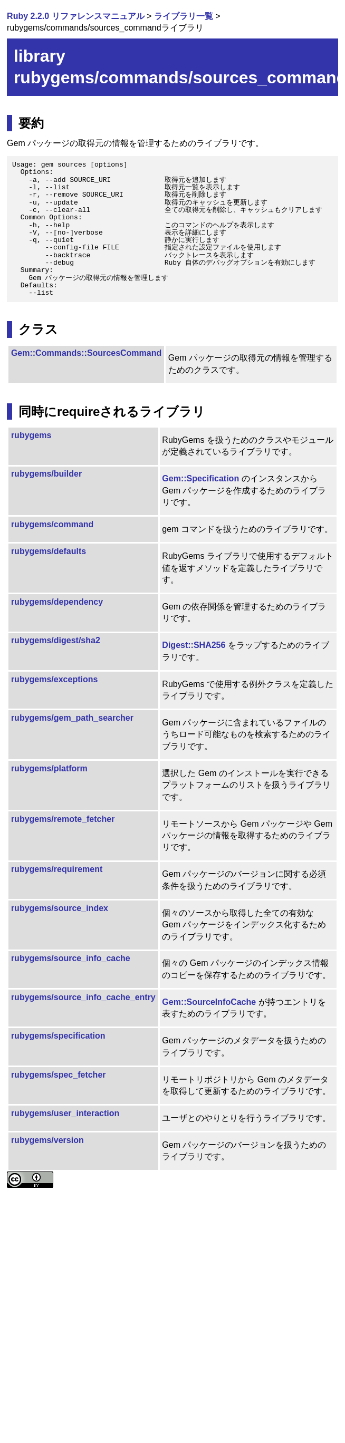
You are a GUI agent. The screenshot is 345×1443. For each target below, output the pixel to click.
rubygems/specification (58, 1035)
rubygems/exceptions (54, 679)
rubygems (31, 435)
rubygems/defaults (48, 551)
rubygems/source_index (59, 908)
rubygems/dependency (57, 601)
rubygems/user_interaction (65, 1113)
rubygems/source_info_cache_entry (83, 997)
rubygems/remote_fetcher (63, 819)
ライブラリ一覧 (183, 16)
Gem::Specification (200, 478)
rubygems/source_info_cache (70, 958)
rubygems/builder (46, 473)
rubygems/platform (49, 768)
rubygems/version (47, 1140)
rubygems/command (52, 524)
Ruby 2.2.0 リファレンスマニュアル (75, 16)
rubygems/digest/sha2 (55, 640)
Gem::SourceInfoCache (209, 1001)
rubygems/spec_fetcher (58, 1074)
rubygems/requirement (56, 869)
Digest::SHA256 (193, 645)
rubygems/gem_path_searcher (72, 717)
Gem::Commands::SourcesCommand (86, 352)
